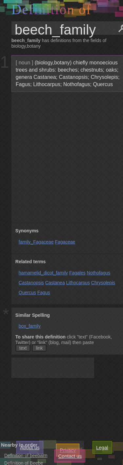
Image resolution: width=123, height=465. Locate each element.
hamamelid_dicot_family (43, 272)
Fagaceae (65, 241)
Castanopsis (31, 282)
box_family (30, 326)
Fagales (77, 272)
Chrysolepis (103, 282)
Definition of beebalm (26, 455)
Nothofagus (99, 272)
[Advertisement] (61, 157)
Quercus (27, 292)
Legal (102, 447)
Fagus (43, 292)
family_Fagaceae (36, 241)
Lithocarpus (78, 282)
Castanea (55, 282)
